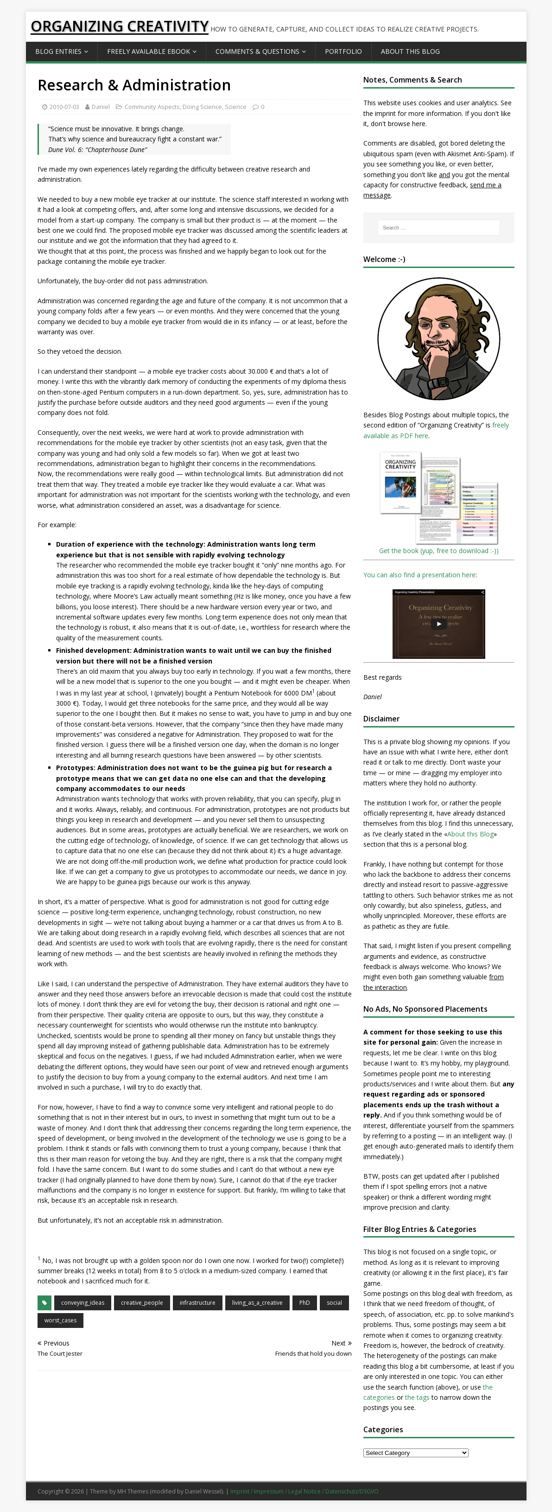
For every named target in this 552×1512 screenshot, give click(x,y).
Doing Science (202, 106)
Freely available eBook (148, 51)
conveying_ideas (82, 1303)
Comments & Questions (257, 51)
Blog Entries (58, 51)
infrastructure (198, 1303)
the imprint (379, 113)
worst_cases (60, 1320)
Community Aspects (152, 106)
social (334, 1303)
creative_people (142, 1303)
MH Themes (132, 1491)
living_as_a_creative (257, 1303)
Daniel (101, 106)
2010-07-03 (64, 106)
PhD (304, 1303)
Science (236, 106)
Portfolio (343, 51)
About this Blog (410, 51)
